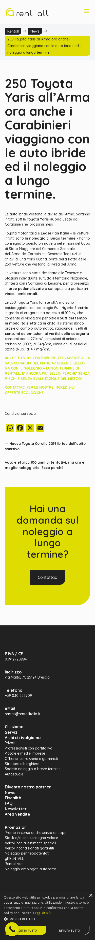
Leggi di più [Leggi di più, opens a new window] (42, 913)
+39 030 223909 (18, 695)
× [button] (90, 896)
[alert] (47, 915)
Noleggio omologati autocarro (30, 869)
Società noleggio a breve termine (33, 769)
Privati (10, 743)
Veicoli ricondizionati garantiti (29, 848)
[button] (47, 919)
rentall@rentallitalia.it (22, 714)
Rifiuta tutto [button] (69, 930)
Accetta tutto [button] (26, 930)
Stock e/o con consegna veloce (31, 837)
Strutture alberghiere (22, 763)
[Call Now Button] (12, 929)
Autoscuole (14, 774)
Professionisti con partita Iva (28, 748)
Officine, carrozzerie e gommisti (31, 758)
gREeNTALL (14, 858)
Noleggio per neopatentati (27, 853)
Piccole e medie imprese (25, 753)
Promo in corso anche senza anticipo (36, 832)
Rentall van (14, 863)
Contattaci (48, 577)
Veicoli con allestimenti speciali (30, 843)
